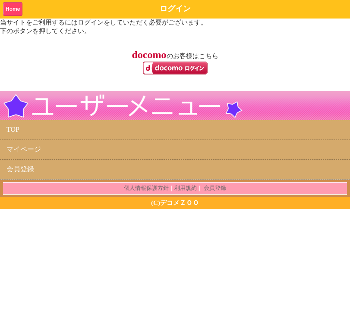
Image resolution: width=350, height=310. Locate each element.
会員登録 (20, 169)
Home (13, 9)
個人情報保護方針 (146, 188)
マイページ (23, 149)
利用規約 (185, 188)
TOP (12, 129)
